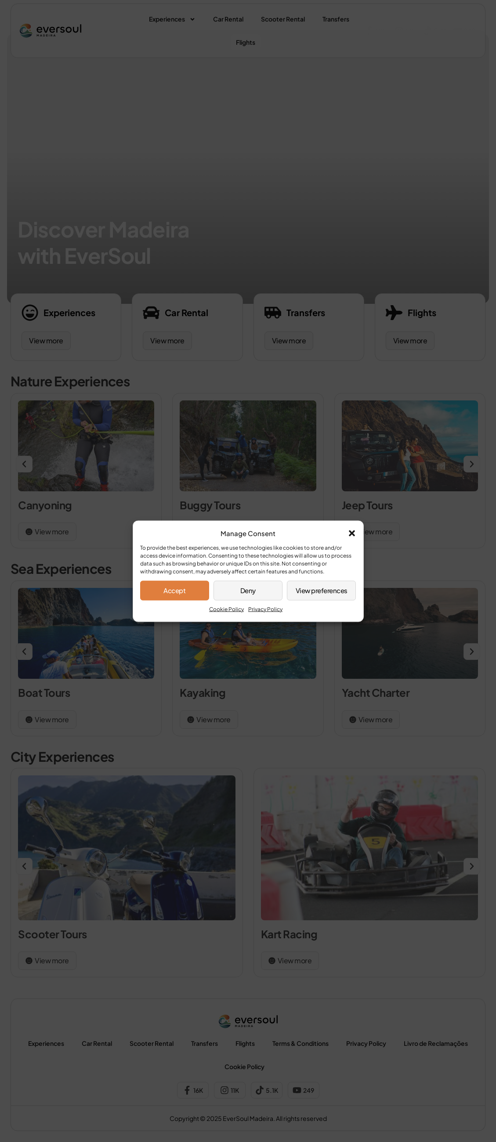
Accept (174, 590)
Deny (248, 590)
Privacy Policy (265, 608)
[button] (352, 533)
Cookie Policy (226, 608)
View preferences (322, 590)
